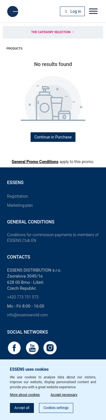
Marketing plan (20, 205)
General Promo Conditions (35, 161)
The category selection (53, 32)
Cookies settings (56, 408)
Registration (17, 196)
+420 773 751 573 (22, 297)
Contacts (18, 257)
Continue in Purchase (53, 137)
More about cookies (25, 395)
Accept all (21, 408)
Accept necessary (64, 395)
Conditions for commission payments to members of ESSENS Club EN (53, 238)
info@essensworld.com (27, 315)
